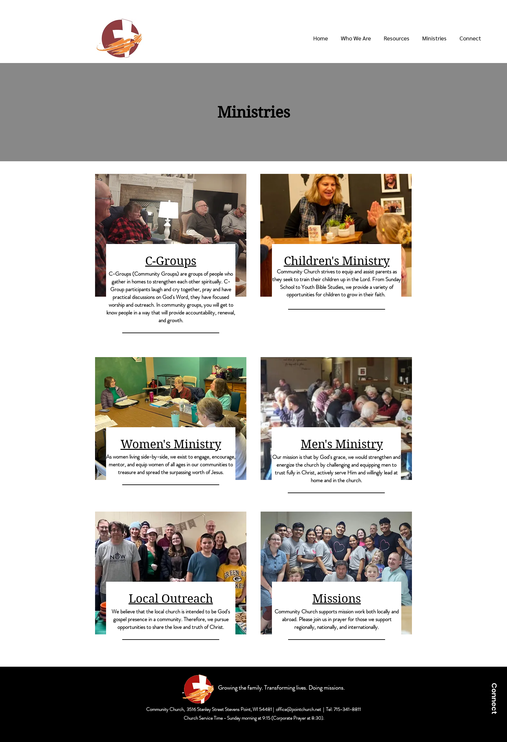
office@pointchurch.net (298, 709)
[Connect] (494, 698)
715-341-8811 (347, 709)
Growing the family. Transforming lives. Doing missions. (282, 688)
